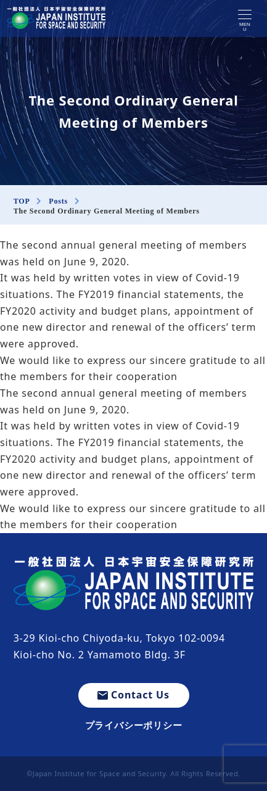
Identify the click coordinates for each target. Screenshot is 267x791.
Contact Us (133, 695)
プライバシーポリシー (134, 725)
